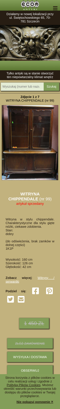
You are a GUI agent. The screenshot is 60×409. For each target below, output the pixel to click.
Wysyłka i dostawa (30, 357)
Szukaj (51, 86)
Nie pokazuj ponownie (34, 401)
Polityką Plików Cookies (23, 385)
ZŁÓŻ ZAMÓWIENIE (30, 343)
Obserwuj (30, 370)
